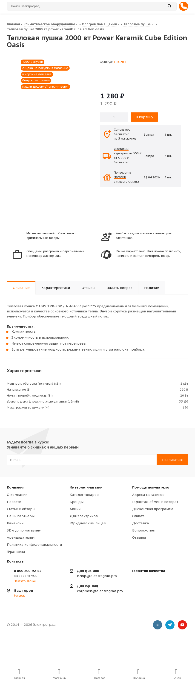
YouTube (182, 625)
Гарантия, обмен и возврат (155, 502)
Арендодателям (20, 537)
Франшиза (16, 551)
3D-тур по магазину (24, 530)
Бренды (76, 502)
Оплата (138, 516)
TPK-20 (120, 62)
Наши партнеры (20, 516)
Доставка (140, 523)
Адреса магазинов (148, 494)
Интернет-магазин (86, 487)
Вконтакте (157, 625)
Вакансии (15, 523)
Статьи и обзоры (21, 509)
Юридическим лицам (88, 523)
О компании (17, 494)
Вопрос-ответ (144, 530)
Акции (75, 509)
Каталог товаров (84, 494)
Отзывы (139, 537)
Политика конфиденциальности (34, 544)
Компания (15, 487)
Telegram (170, 625)
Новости (14, 502)
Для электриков (84, 516)
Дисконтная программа (152, 509)
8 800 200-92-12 (27, 571)
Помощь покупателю (150, 487)
